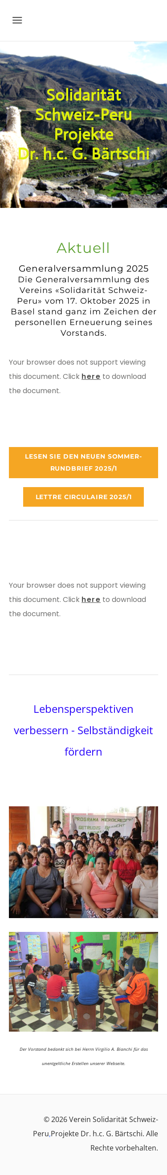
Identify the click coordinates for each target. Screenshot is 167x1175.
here (91, 376)
